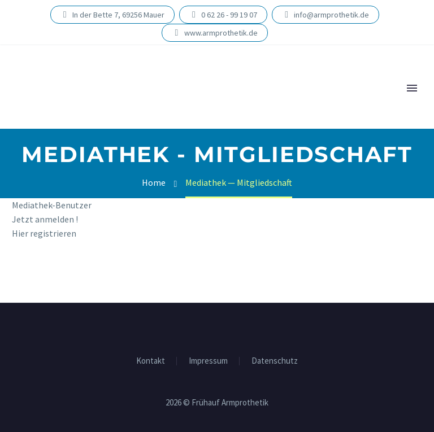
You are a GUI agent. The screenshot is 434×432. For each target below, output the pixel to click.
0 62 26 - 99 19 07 (229, 15)
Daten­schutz (274, 361)
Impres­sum (208, 361)
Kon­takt (150, 361)
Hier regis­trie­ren (44, 233)
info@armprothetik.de (331, 15)
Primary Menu (412, 88)
